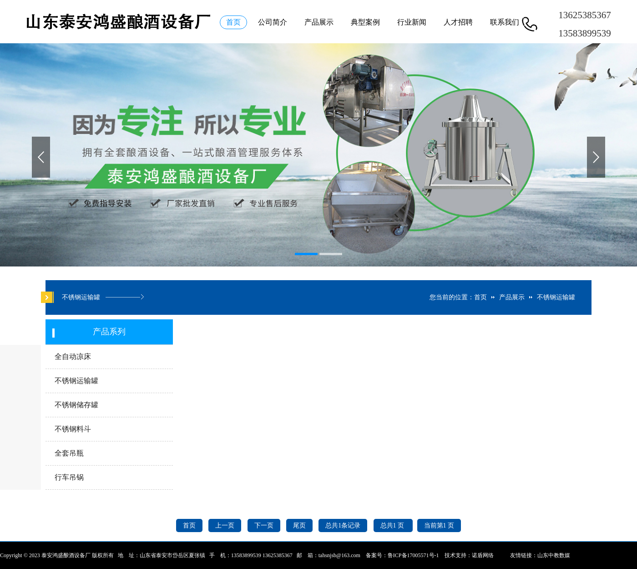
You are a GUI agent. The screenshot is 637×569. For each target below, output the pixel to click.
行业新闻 (411, 22)
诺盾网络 (483, 555)
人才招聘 (458, 22)
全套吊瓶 (69, 453)
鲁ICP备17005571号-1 (413, 555)
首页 (233, 22)
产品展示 (319, 22)
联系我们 (504, 22)
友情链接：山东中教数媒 (540, 555)
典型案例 (365, 22)
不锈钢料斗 (73, 429)
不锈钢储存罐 (76, 405)
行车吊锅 (69, 477)
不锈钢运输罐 (556, 297)
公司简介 (272, 22)
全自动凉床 (73, 356)
